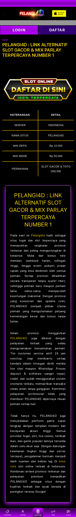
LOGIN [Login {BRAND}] (22, 513)
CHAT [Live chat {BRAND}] (68, 513)
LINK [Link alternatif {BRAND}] (53, 513)
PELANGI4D (18, 338)
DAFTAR (57, 30)
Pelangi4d (38, 235)
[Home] (32, 13)
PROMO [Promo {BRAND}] (7, 513)
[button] (4, 13)
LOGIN (19, 30)
